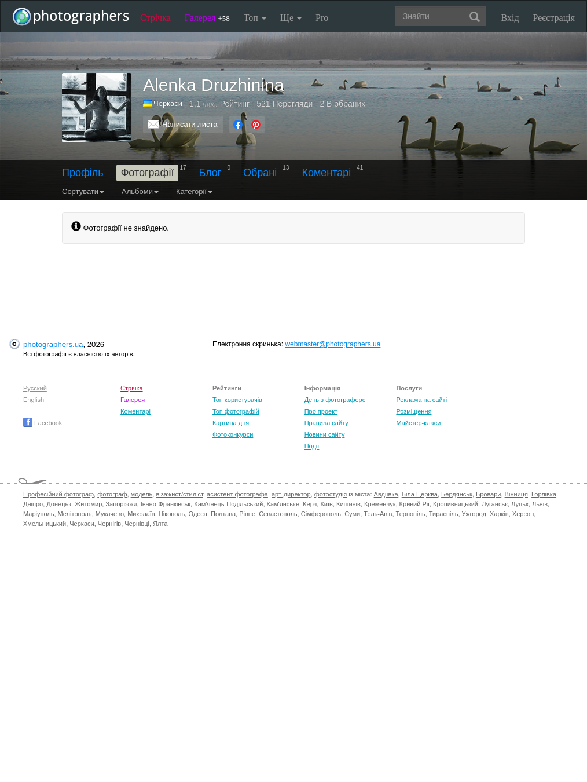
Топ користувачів (237, 399)
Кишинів (348, 503)
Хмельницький (44, 523)
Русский (35, 388)
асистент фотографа (237, 494)
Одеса (197, 513)
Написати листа (190, 124)
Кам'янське (283, 503)
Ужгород (474, 513)
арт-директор (291, 494)
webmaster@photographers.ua (332, 344)
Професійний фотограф (58, 494)
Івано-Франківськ (165, 503)
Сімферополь (321, 513)
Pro (321, 18)
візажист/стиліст (179, 494)
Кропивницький (455, 503)
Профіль (83, 172)
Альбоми (140, 191)
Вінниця (516, 494)
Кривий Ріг (414, 503)
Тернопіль (410, 513)
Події (312, 446)
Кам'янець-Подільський (228, 503)
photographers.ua (53, 344)
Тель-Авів (378, 513)
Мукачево (110, 513)
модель (142, 494)
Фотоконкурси (232, 434)
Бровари (488, 494)
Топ (255, 18)
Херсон (523, 513)
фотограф (112, 494)
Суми (352, 513)
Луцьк (520, 503)
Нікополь (172, 513)
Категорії (194, 191)
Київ (326, 503)
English (33, 399)
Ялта (160, 523)
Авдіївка (386, 494)
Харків (499, 513)
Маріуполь (38, 513)
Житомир (88, 503)
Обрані (260, 172)
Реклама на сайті (421, 399)
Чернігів (109, 523)
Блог (210, 172)
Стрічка (155, 18)
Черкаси (167, 103)
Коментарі (326, 172)
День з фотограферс (335, 399)
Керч (310, 503)
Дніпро (33, 503)
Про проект (320, 411)
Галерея (207, 18)
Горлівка (543, 494)
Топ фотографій (235, 411)
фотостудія (330, 494)
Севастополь (278, 513)
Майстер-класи (418, 422)
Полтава (223, 513)
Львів (540, 503)
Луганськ (495, 503)
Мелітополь (75, 513)
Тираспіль (443, 513)
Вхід (510, 18)
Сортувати (83, 191)
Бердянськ (456, 494)
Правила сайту (326, 422)
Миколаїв (141, 513)
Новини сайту (324, 434)
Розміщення (413, 411)
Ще (291, 18)
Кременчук (379, 503)
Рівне (247, 513)
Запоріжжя (121, 503)
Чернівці (136, 523)
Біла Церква (420, 494)
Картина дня (230, 422)
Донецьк (58, 503)
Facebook (42, 422)
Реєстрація (554, 18)
